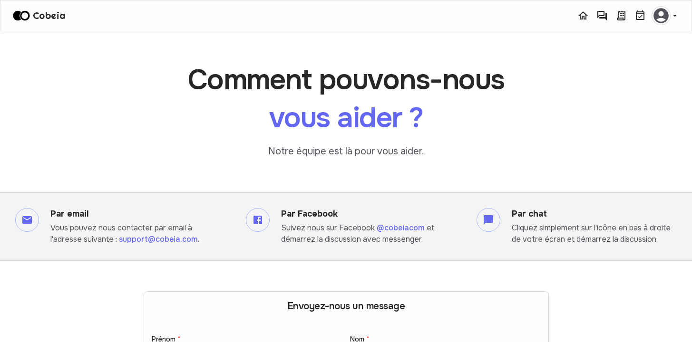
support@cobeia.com (158, 239)
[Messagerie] (602, 15)
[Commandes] (621, 15)
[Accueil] (583, 15)
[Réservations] (640, 15)
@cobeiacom (401, 228)
